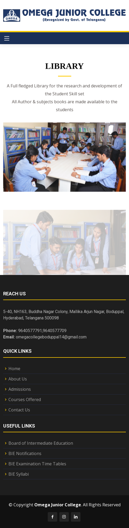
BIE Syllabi (18, 474)
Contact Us (19, 410)
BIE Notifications (24, 453)
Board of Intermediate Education (40, 443)
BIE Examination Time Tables (37, 464)
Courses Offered (24, 399)
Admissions (19, 389)
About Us (17, 379)
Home (14, 368)
